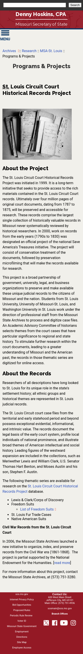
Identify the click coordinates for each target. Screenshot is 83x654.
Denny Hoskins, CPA (40, 14)
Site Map (22, 642)
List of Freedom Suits (37, 509)
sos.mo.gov (21, 594)
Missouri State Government (22, 626)
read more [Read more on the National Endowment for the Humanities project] (62, 563)
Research (29, 51)
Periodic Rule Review (21, 615)
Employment (22, 631)
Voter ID (21, 620)
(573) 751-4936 (66, 603)
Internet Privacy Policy (22, 599)
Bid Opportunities (21, 604)
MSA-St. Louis (51, 51)
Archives (9, 51)
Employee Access (21, 647)
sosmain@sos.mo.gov (60, 608)
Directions (21, 637)
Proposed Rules (21, 610)
